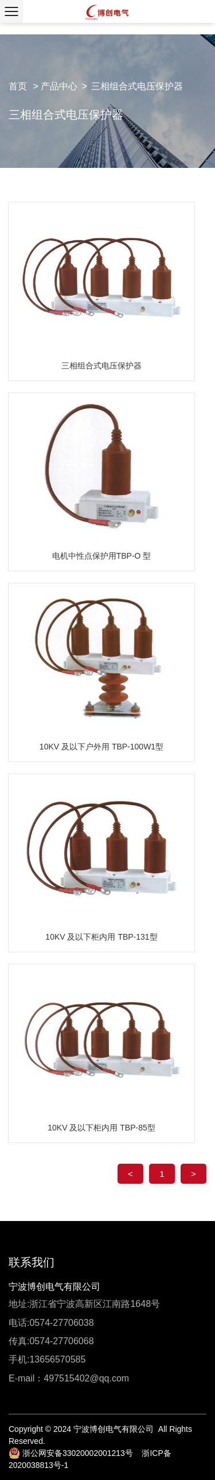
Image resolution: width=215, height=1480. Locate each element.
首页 (18, 86)
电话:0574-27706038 (51, 1323)
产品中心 (59, 86)
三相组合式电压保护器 (137, 86)
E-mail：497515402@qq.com (69, 1378)
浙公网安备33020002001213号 (71, 1453)
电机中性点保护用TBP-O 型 (101, 555)
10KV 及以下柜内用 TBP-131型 (101, 936)
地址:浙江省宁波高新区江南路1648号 (84, 1304)
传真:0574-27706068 (51, 1341)
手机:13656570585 (47, 1359)
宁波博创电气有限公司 (54, 1286)
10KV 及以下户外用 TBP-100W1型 (101, 746)
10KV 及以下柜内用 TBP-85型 (101, 1127)
